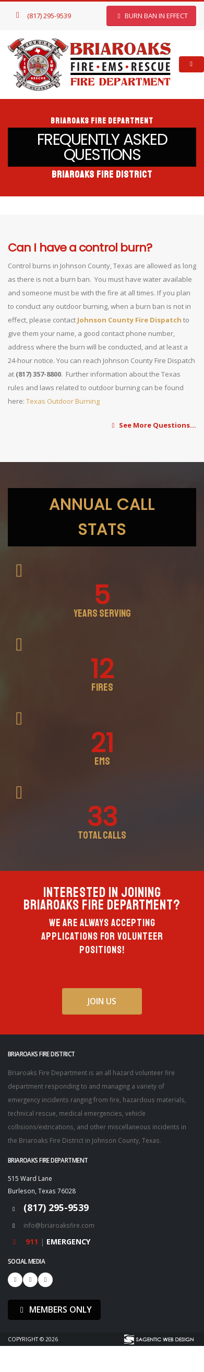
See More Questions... (152, 425)
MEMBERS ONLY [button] (54, 1309)
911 (33, 1241)
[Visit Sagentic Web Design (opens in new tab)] (158, 1339)
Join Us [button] (102, 1001)
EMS (102, 761)
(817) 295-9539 (42, 15)
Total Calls (102, 835)
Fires (102, 687)
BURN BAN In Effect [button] (151, 15)
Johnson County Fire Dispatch (129, 320)
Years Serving (102, 613)
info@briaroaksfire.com (58, 1225)
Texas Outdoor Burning (63, 401)
